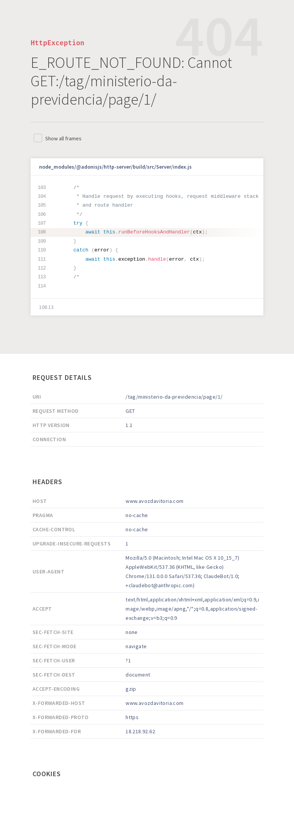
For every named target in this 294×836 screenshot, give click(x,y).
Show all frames (63, 138)
